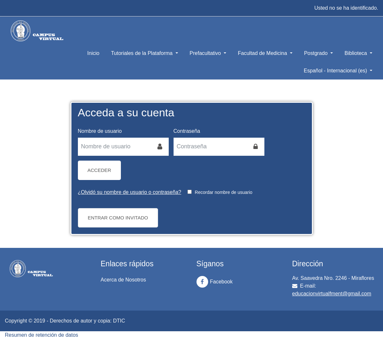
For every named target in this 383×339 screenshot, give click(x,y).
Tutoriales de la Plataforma (142, 53)
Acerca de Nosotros (123, 279)
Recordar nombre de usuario (223, 192)
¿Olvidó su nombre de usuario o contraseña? (129, 192)
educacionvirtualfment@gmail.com (331, 293)
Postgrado (316, 53)
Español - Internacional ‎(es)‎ (336, 70)
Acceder (99, 170)
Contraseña (187, 131)
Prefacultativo (206, 53)
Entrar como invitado (118, 217)
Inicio (93, 53)
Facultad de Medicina (263, 53)
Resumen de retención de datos (41, 335)
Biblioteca (356, 53)
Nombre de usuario (100, 131)
